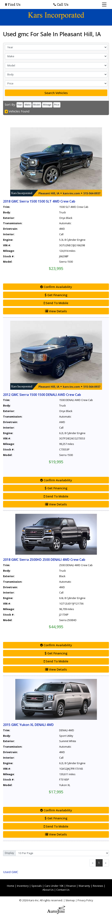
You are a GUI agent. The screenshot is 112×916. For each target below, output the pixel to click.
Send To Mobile (56, 303)
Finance (71, 886)
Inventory (23, 886)
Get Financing (56, 295)
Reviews (98, 886)
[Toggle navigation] (104, 4)
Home (10, 886)
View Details (56, 311)
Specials (36, 886)
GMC (10, 872)
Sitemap (70, 900)
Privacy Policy (85, 900)
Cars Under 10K (54, 886)
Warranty (84, 886)
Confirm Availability (56, 287)
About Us (48, 889)
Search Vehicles (56, 93)
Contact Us (63, 889)
